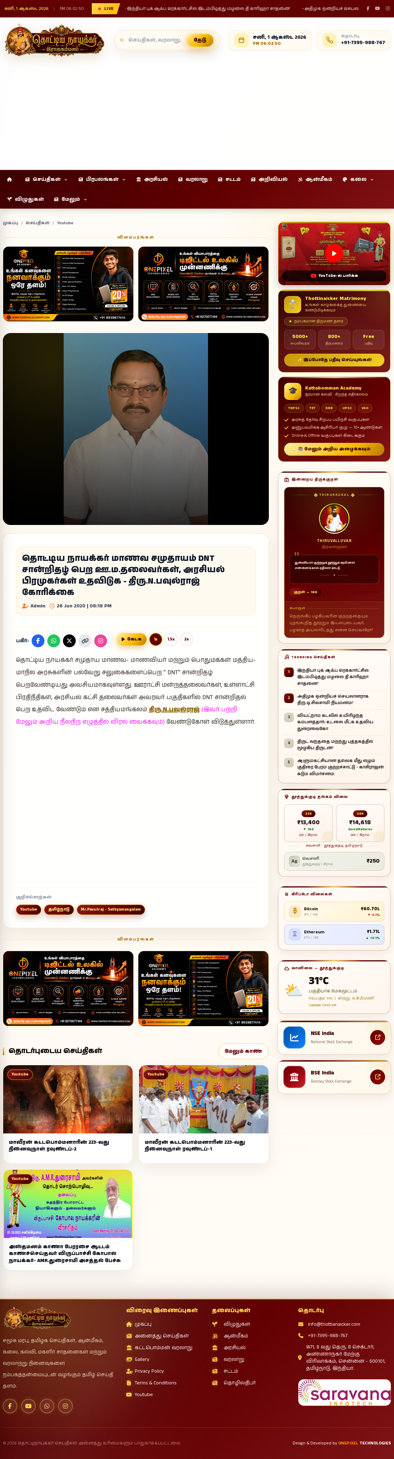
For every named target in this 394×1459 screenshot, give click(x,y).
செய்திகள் (37, 223)
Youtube (65, 223)
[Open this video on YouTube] (334, 253)
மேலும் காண (243, 1051)
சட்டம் (225, 1371)
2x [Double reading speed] (186, 639)
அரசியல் (229, 1347)
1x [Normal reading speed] (156, 639)
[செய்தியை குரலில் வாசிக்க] (132, 639)
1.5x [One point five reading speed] (171, 639)
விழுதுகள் (231, 1324)
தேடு (200, 40)
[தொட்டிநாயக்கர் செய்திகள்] (54, 40)
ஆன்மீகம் (230, 1336)
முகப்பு (10, 223)
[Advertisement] (197, 110)
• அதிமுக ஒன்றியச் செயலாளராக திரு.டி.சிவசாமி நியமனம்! (233, 9)
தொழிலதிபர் (234, 1382)
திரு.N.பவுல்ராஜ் (174, 709)
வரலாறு (228, 1359)
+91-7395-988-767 (322, 1335)
